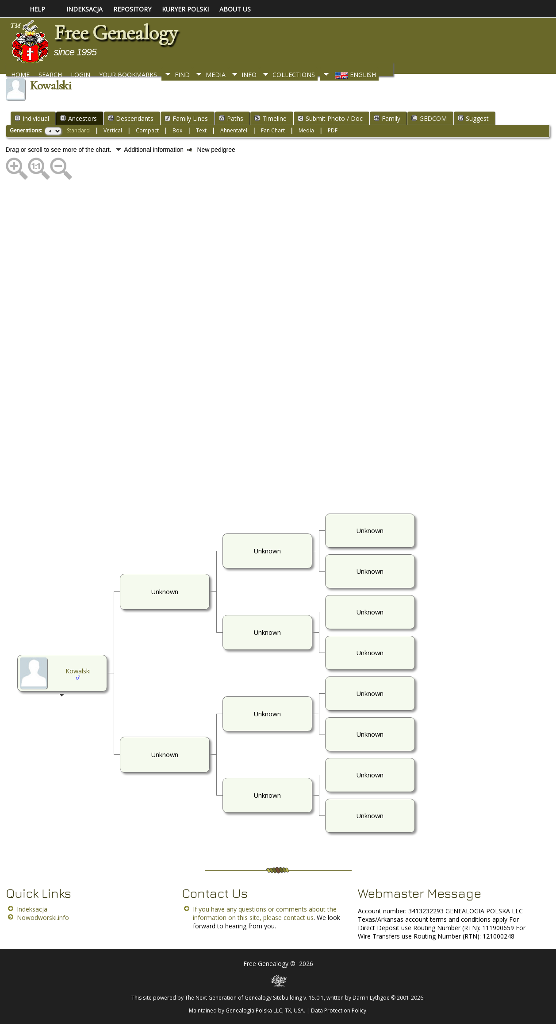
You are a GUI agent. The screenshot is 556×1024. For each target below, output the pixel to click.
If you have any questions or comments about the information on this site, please (265, 913)
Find (182, 74)
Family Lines (186, 118)
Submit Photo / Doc (330, 118)
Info (249, 74)
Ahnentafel (233, 130)
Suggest (473, 118)
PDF (332, 130)
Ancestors (78, 118)
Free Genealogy (115, 33)
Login (80, 74)
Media (216, 74)
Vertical (113, 130)
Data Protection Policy (338, 1010)
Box (177, 130)
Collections (293, 74)
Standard (78, 130)
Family (387, 118)
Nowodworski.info (43, 917)
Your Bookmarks (128, 74)
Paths (231, 118)
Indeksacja (32, 909)
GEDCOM (429, 118)
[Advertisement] (271, 346)
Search (50, 74)
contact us (299, 917)
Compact (147, 130)
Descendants (130, 118)
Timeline (270, 118)
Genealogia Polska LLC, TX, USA (265, 1010)
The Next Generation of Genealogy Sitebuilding (243, 997)
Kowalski (78, 670)
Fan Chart (273, 130)
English (354, 74)
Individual (32, 118)
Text (201, 130)
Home (20, 74)
